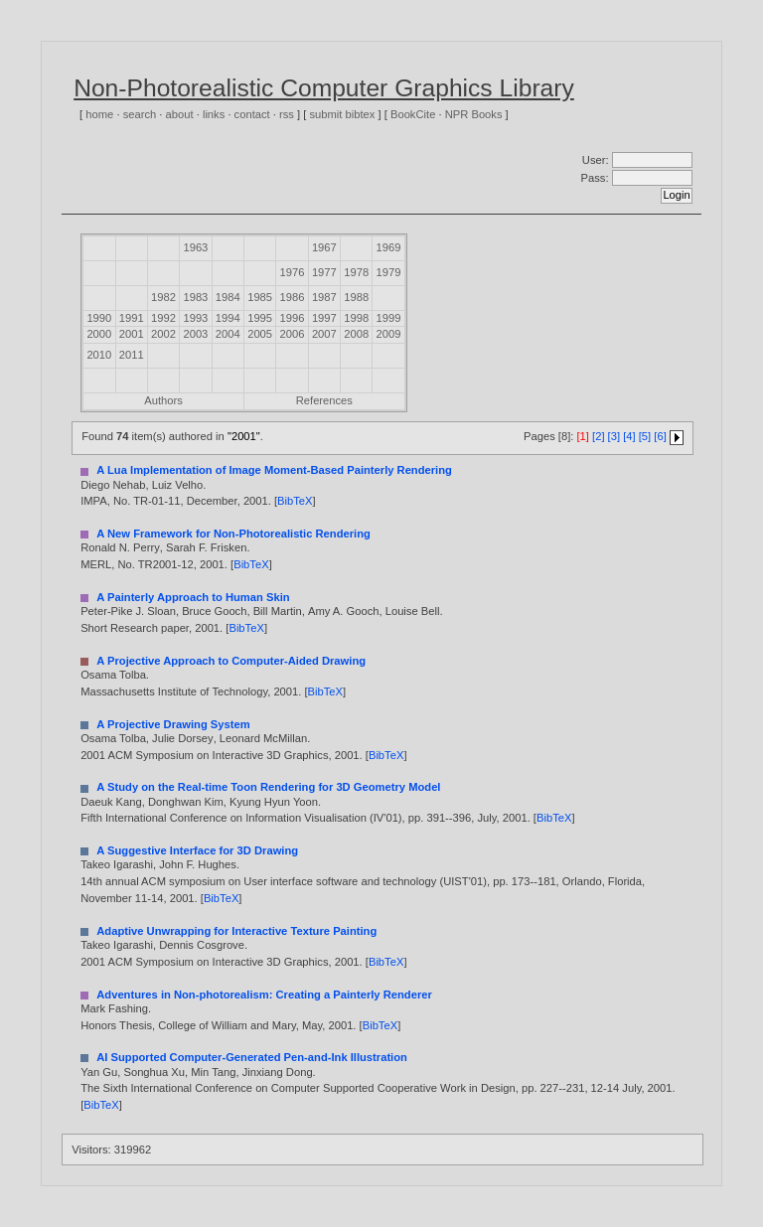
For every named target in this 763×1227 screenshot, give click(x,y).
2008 (356, 334)
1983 (195, 297)
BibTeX (294, 501)
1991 (131, 318)
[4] (629, 437)
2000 (98, 334)
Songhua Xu (154, 1072)
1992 (163, 318)
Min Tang (213, 1072)
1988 (356, 297)
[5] (645, 437)
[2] (598, 437)
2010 (98, 355)
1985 (259, 297)
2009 (389, 334)
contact (252, 114)
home (99, 114)
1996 (292, 318)
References (324, 400)
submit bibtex (342, 114)
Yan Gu (98, 1072)
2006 (292, 334)
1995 (259, 318)
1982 (163, 297)
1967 (324, 247)
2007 (324, 334)
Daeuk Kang (111, 802)
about (180, 114)
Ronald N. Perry (120, 547)
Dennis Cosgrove (201, 945)
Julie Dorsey (183, 738)
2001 (131, 334)
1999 (389, 318)
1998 (356, 318)
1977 (324, 272)
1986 (292, 297)
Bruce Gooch (214, 611)
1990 (98, 318)
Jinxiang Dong (277, 1072)
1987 (324, 297)
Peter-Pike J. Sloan (128, 611)
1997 (324, 318)
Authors (163, 400)
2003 (195, 334)
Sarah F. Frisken (206, 547)
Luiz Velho (178, 485)
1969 (389, 247)
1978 (356, 272)
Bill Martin (277, 611)
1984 (228, 297)
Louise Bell (412, 611)
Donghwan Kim (186, 802)
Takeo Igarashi (116, 864)
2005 (259, 334)
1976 (292, 272)
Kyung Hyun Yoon (273, 802)
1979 (389, 272)
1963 (195, 247)
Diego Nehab (112, 485)
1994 (228, 318)
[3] (614, 437)
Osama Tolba (113, 675)
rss (286, 114)
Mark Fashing (114, 1008)
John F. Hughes (197, 864)
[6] (660, 437)
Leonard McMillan (263, 738)
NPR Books (474, 114)
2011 (131, 355)
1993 (195, 318)
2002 (163, 334)
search (140, 114)
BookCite (412, 114)
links (214, 114)
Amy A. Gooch (344, 611)
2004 (228, 334)
